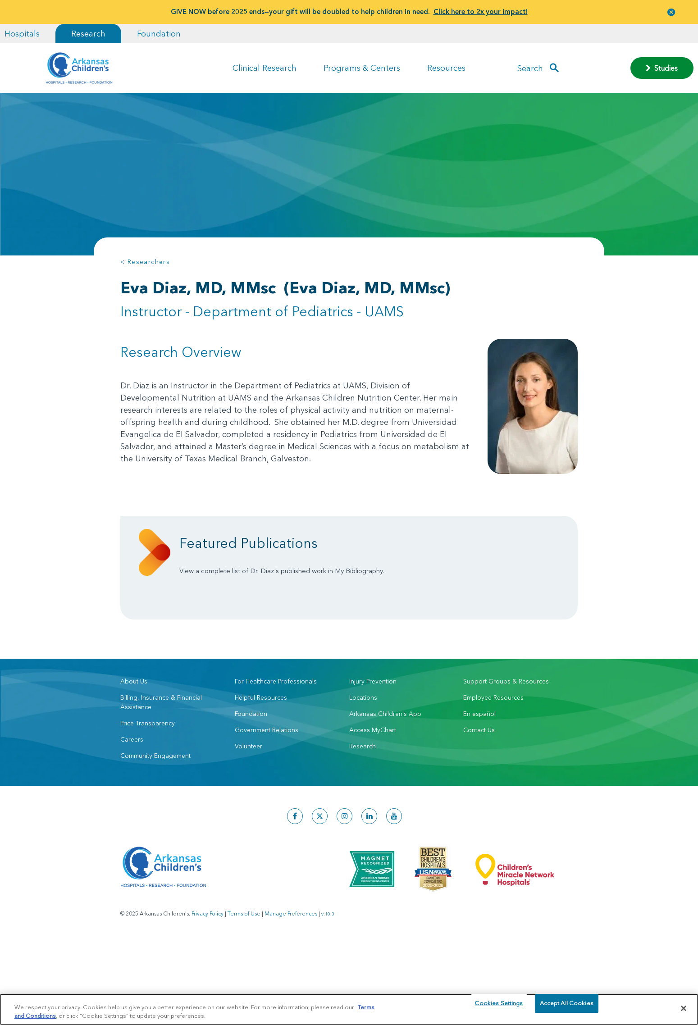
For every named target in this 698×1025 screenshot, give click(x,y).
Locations (363, 729)
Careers (131, 771)
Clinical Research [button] (265, 68)
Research (88, 33)
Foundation (159, 33)
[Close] (683, 1008)
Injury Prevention (373, 713)
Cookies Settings (498, 1007)
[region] (349, 1009)
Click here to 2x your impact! (480, 11)
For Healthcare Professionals (276, 713)
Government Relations (266, 761)
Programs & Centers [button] (362, 68)
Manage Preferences (291, 945)
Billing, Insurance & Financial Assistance (161, 734)
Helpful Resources (261, 729)
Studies (662, 68)
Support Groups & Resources (506, 713)
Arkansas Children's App (385, 745)
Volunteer (248, 778)
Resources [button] (446, 68)
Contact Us (479, 761)
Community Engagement (155, 787)
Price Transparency (147, 755)
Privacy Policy (208, 945)
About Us (133, 713)
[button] (671, 12)
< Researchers (145, 262)
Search (530, 68)
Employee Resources (493, 729)
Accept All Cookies (566, 1007)
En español (479, 745)
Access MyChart (372, 761)
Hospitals (22, 33)
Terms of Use (244, 945)
